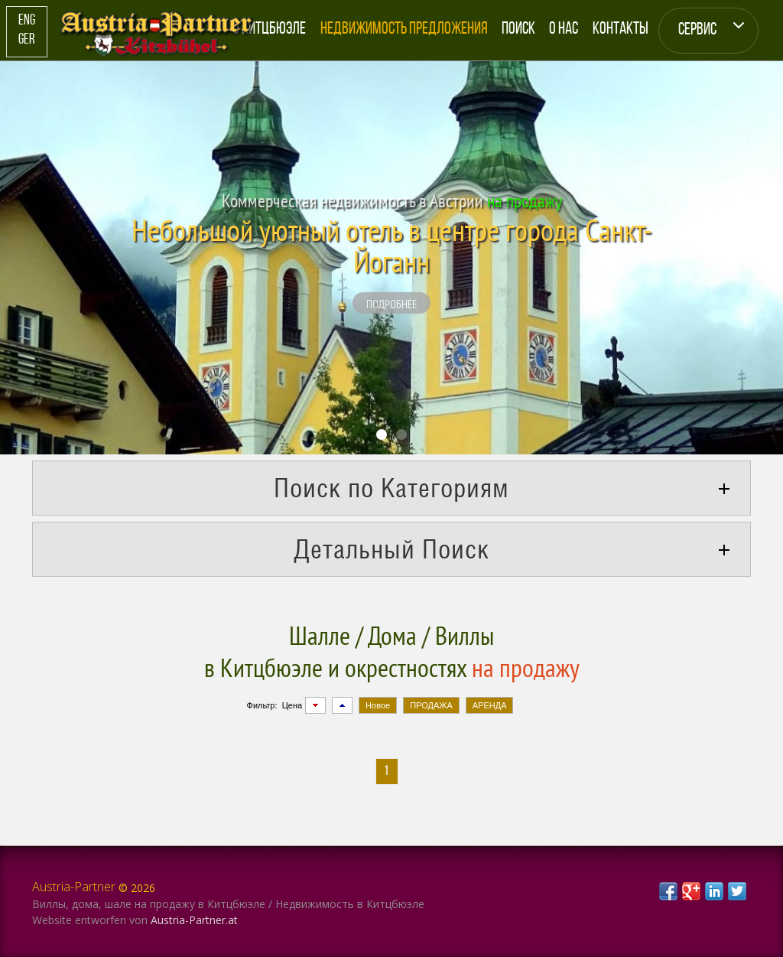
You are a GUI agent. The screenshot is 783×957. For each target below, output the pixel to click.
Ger (26, 40)
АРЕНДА (490, 705)
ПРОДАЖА (431, 705)
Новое (378, 705)
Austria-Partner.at (194, 920)
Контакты (620, 29)
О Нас (563, 29)
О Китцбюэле (269, 29)
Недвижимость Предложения (404, 29)
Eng (26, 21)
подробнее (391, 303)
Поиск (518, 29)
